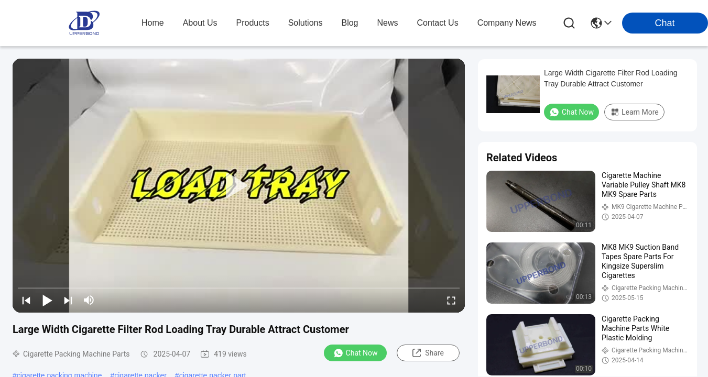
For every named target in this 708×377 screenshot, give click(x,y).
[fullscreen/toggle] (451, 300)
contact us (438, 22)
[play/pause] (47, 300)
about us (200, 22)
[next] (68, 300)
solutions (305, 22)
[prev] (26, 300)
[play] (239, 186)
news (387, 22)
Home (152, 22)
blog (349, 22)
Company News (507, 22)
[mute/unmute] (89, 300)
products (252, 22)
